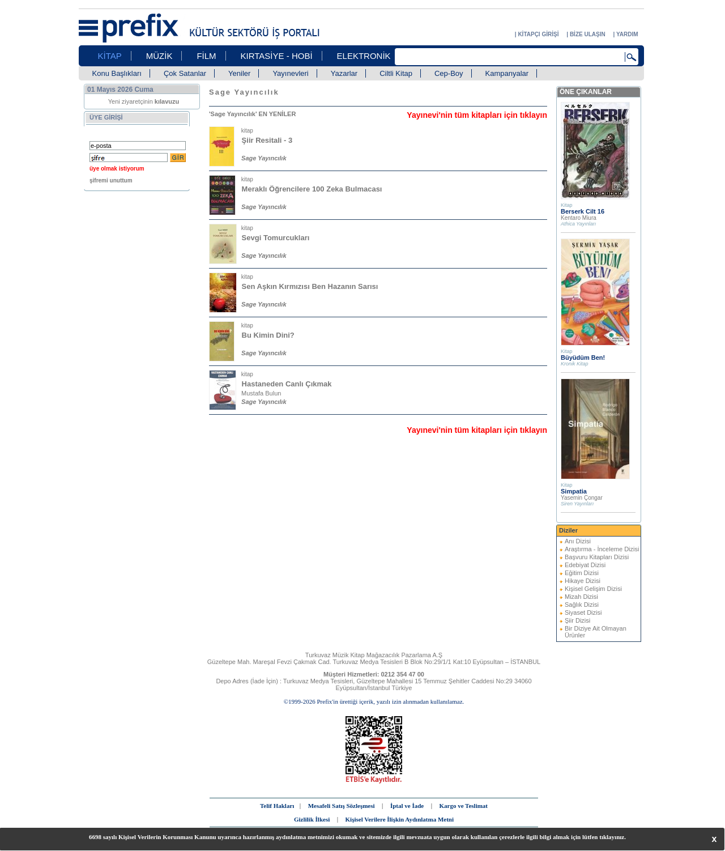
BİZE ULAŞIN (587, 34)
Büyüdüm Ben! (583, 357)
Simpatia (574, 491)
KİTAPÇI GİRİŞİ (538, 34)
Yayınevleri (290, 73)
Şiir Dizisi (577, 620)
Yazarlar (344, 73)
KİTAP (110, 56)
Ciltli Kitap (395, 73)
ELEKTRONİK (364, 56)
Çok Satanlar (185, 73)
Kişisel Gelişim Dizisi (593, 588)
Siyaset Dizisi (583, 612)
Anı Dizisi (578, 541)
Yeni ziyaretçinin (144, 101)
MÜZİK (159, 56)
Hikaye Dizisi (582, 580)
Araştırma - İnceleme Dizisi (602, 549)
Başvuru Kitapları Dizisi (597, 557)
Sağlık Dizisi (582, 604)
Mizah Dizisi (581, 596)
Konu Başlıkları (117, 73)
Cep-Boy (448, 73)
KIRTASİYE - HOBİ (277, 56)
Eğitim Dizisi (582, 572)
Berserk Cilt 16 (582, 211)
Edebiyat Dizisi (585, 564)
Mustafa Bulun (261, 393)
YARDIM (627, 34)
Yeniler (239, 73)
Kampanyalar (507, 73)
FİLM (206, 56)
